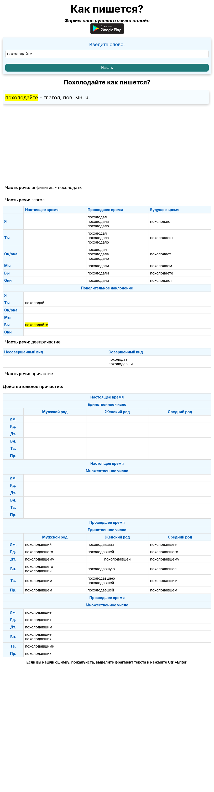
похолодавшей (101, 551)
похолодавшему (39, 559)
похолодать (70, 187)
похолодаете (161, 273)
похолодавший (38, 544)
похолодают (161, 280)
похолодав (118, 359)
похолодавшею (101, 578)
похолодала (98, 221)
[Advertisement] (107, 144)
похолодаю (160, 221)
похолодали (98, 265)
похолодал (97, 217)
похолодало (98, 226)
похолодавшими (39, 646)
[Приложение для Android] (107, 32)
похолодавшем (38, 590)
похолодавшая (101, 544)
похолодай (34, 302)
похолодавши (120, 364)
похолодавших (38, 619)
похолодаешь (162, 237)
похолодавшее (163, 544)
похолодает (160, 254)
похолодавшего (39, 551)
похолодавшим (38, 580)
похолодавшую (101, 569)
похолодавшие (38, 612)
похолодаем (161, 265)
